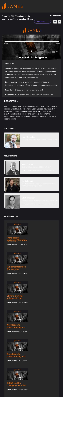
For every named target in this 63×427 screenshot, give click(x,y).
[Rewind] (22, 51)
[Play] (31, 51)
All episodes (54, 16)
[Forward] (40, 51)
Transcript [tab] (10, 63)
